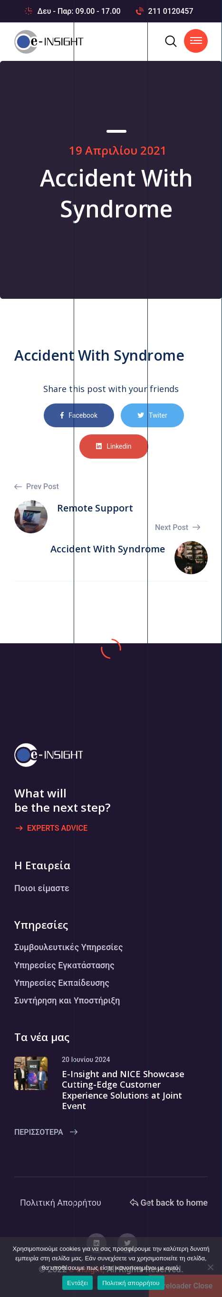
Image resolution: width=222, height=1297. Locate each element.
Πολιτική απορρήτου (130, 1283)
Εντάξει (77, 1283)
